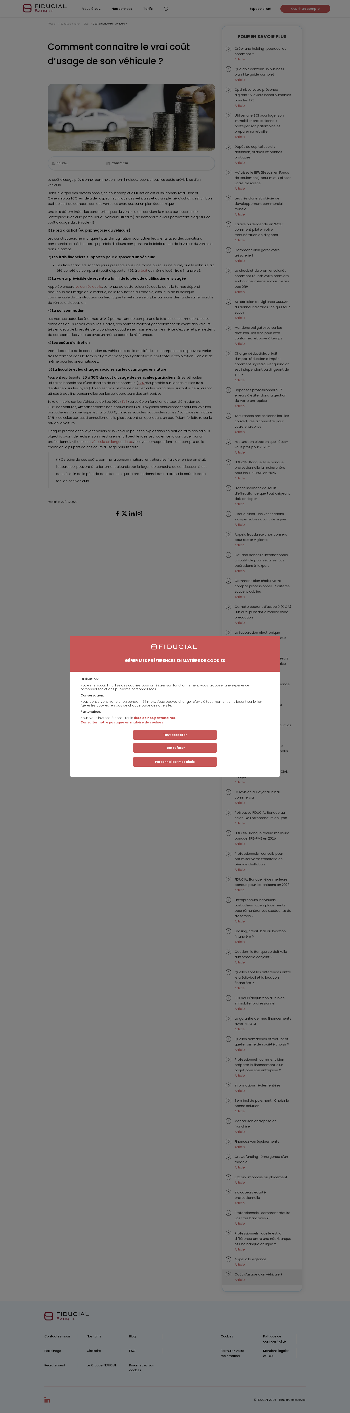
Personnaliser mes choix (175, 762)
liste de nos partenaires (154, 718)
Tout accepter (175, 735)
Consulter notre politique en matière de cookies (122, 722)
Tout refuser (175, 748)
